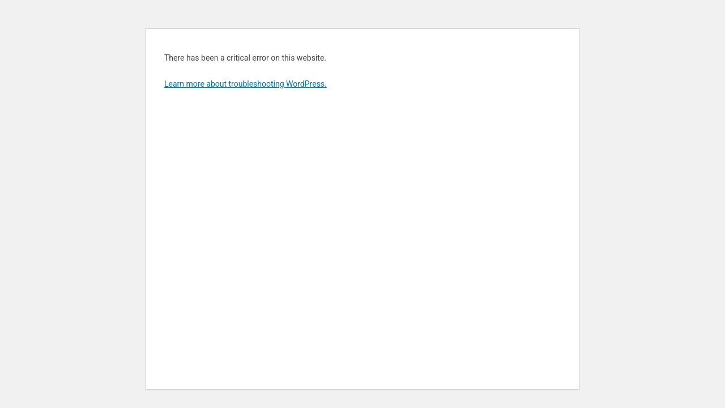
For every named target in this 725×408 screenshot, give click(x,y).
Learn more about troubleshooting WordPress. (245, 83)
